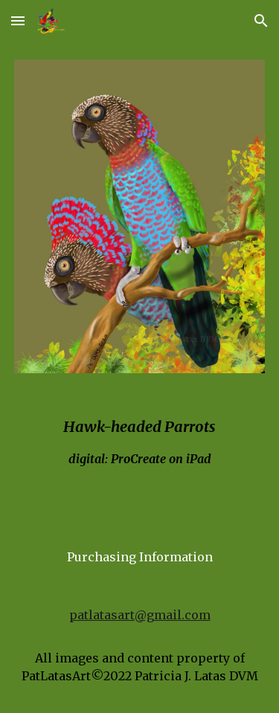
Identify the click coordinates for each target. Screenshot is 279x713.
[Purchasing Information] (140, 557)
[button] (18, 20)
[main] (140, 440)
